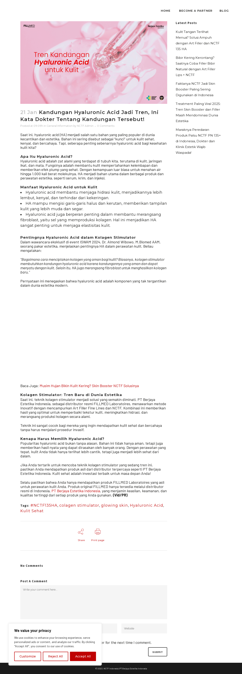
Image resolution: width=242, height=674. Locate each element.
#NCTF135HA (43, 505)
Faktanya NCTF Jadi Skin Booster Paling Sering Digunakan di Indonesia (195, 89)
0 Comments (105, 125)
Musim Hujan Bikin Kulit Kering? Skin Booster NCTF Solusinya (89, 385)
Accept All (83, 656)
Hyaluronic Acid (146, 505)
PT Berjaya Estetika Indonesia (75, 490)
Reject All (55, 656)
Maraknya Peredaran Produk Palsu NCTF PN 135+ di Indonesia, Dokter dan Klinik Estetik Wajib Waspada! (198, 141)
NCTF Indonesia (111, 668)
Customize (27, 656)
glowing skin (114, 505)
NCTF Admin (85, 125)
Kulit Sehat (32, 511)
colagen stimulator (79, 505)
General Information (60, 125)
